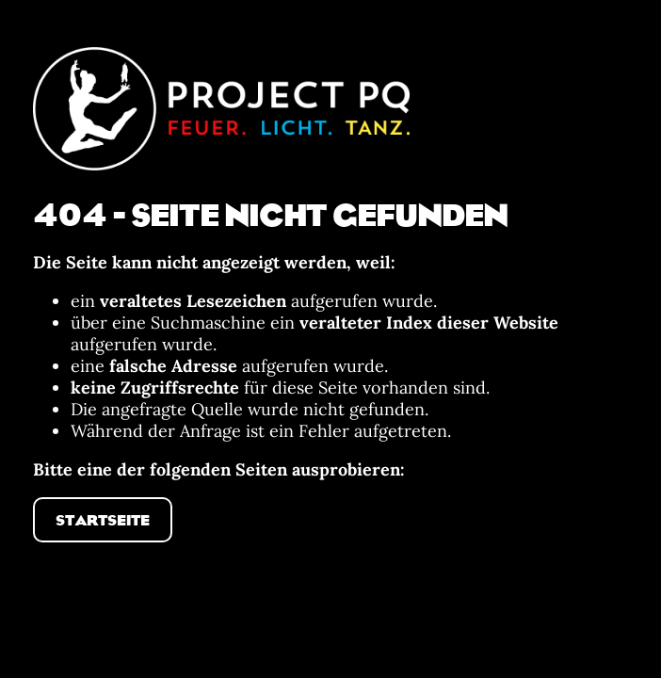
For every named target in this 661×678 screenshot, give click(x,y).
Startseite (103, 519)
